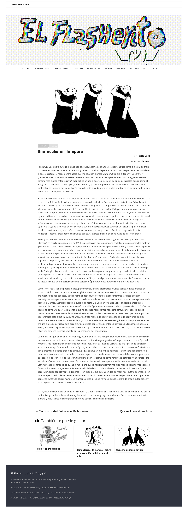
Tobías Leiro (143, 155)
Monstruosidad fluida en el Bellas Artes (61, 411)
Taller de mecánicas (48, 448)
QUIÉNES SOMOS (62, 68)
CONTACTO (155, 68)
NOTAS (25, 68)
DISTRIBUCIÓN (137, 68)
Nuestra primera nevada (129, 449)
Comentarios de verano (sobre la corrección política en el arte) (93, 453)
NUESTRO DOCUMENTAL (87, 68)
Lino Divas (145, 161)
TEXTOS (54, 146)
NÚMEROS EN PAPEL (115, 68)
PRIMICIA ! (43, 146)
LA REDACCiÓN (41, 68)
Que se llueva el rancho (136, 411)
